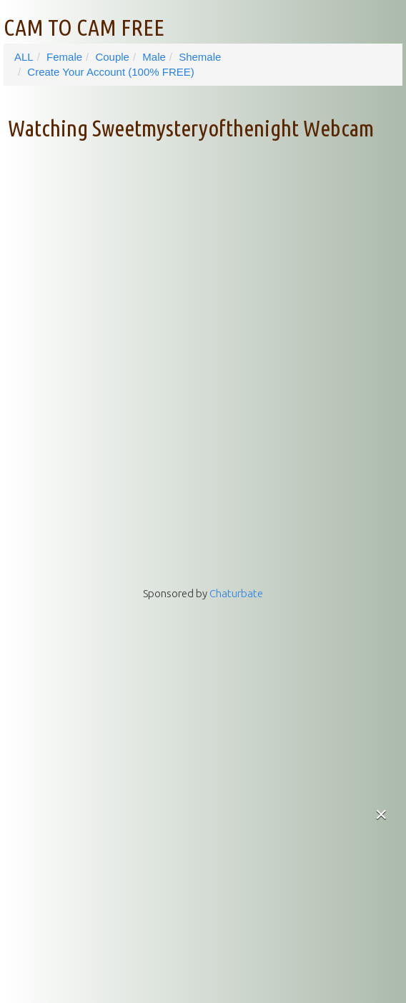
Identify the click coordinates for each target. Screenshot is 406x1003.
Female (64, 57)
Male (154, 57)
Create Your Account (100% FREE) (110, 72)
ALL (24, 57)
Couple (112, 57)
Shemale (200, 57)
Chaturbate (236, 593)
